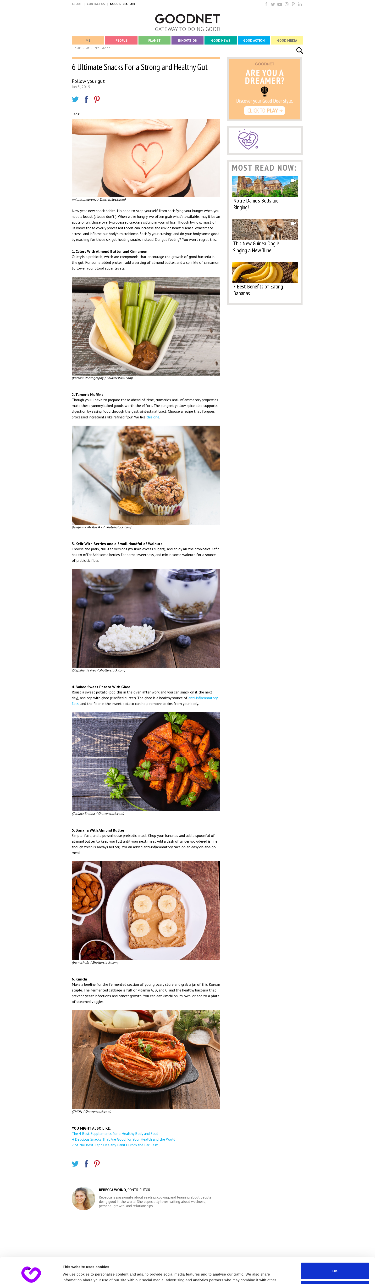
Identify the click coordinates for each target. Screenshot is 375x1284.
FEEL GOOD (102, 48)
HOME (76, 48)
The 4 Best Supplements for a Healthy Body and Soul (115, 1133)
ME (88, 48)
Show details (74, 1275)
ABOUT (77, 4)
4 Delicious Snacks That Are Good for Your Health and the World (123, 1139)
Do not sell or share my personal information (335, 1264)
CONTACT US (96, 4)
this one (152, 417)
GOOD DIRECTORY (122, 4)
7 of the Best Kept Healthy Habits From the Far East (115, 1145)
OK (335, 1246)
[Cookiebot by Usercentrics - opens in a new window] (31, 1274)
